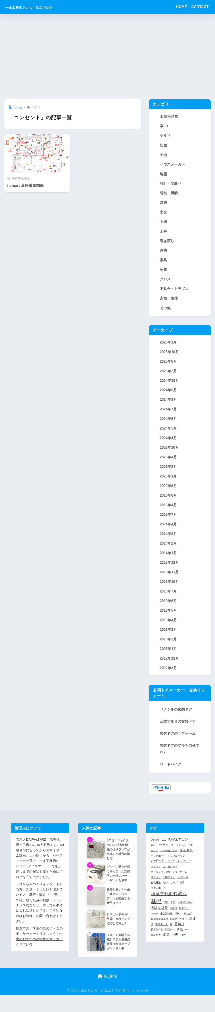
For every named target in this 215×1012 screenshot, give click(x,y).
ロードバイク (170, 774)
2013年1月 (168, 658)
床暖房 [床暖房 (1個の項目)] (173, 918)
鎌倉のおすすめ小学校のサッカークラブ (39, 949)
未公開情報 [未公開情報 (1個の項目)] (166, 923)
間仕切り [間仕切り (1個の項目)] (170, 939)
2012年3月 (168, 678)
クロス (165, 282)
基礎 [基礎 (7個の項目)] (156, 911)
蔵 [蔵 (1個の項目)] (171, 934)
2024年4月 (168, 444)
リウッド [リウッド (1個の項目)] (156, 887)
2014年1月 (168, 561)
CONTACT (200, 7)
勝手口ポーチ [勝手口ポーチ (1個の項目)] (158, 897)
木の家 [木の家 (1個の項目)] (154, 923)
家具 (163, 263)
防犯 (163, 146)
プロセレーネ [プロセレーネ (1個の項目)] (170, 876)
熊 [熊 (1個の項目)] (152, 934)
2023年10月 (169, 453)
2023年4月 (168, 463)
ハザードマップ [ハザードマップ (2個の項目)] (162, 871)
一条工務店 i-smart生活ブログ (43, 7)
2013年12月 (169, 570)
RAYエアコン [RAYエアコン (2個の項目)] (178, 849)
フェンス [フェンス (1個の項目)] (156, 876)
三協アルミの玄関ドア (178, 731)
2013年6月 (168, 609)
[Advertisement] (107, 56)
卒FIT (164, 126)
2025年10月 (169, 356)
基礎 (163, 204)
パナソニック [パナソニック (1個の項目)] (183, 871)
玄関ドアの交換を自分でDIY (179, 758)
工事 (163, 234)
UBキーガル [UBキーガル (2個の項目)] (160, 855)
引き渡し (167, 243)
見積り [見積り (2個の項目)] (179, 934)
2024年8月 (168, 405)
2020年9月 (168, 492)
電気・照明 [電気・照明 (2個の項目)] (171, 944)
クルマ (165, 136)
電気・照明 (169, 195)
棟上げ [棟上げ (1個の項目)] (188, 923)
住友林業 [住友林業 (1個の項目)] (156, 892)
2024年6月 (168, 424)
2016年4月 (168, 512)
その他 (165, 312)
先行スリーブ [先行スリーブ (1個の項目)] (170, 892)
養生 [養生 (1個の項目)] (184, 945)
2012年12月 (169, 668)
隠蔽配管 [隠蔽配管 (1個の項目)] (156, 945)
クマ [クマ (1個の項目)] (190, 855)
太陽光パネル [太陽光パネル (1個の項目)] (185, 912)
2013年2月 (168, 649)
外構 (163, 253)
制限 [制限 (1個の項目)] (182, 892)
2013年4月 (168, 629)
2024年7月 (168, 414)
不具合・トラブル (174, 292)
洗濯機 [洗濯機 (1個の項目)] (173, 929)
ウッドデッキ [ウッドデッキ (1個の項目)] (178, 855)
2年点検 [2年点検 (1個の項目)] (155, 849)
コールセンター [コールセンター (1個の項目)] (168, 860)
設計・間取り (170, 185)
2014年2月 (168, 551)
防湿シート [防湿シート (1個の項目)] (183, 939)
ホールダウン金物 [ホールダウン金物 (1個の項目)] (161, 881)
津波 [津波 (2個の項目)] (192, 928)
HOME (181, 7)
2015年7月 (168, 522)
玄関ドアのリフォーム (178, 743)
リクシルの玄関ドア (176, 719)
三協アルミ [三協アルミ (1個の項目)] (169, 887)
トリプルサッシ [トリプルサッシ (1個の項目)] (176, 865)
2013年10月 (169, 590)
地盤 (163, 175)
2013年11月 (169, 580)
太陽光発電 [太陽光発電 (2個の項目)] (159, 918)
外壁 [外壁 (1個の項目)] (173, 912)
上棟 (163, 224)
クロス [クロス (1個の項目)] (154, 860)
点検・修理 (169, 302)
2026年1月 (168, 346)
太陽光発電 (169, 117)
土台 (163, 214)
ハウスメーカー (172, 165)
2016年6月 (168, 502)
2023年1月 (168, 483)
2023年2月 (168, 473)
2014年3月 (168, 541)
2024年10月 (169, 385)
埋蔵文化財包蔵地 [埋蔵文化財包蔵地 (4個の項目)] (169, 903)
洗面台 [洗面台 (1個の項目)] (183, 929)
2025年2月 (168, 375)
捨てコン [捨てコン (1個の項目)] (184, 918)
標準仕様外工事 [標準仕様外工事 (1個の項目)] (159, 929)
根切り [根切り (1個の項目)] (178, 923)
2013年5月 (168, 619)
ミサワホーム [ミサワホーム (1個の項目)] (180, 881)
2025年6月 (168, 366)
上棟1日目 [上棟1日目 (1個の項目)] (182, 887)
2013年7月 (168, 600)
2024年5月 (168, 434)
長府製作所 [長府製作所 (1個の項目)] (157, 939)
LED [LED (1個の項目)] (164, 849)
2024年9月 (168, 395)
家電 (163, 273)
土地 (163, 156)
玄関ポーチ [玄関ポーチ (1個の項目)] (161, 934)
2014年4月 (168, 531)
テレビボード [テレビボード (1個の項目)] (158, 865)
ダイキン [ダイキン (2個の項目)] (186, 860)
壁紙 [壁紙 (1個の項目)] (166, 912)
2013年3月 (168, 639)
